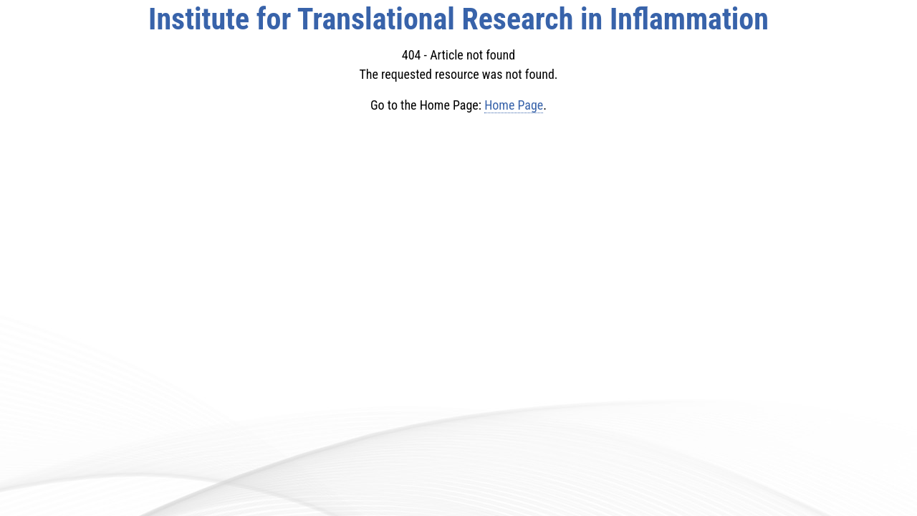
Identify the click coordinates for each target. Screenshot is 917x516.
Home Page (513, 105)
